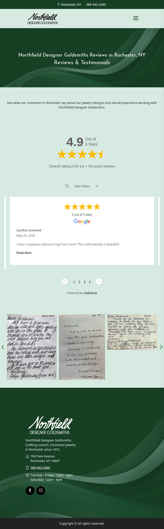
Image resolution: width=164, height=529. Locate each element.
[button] (2, 347)
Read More (24, 253)
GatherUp (90, 293)
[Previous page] (65, 281)
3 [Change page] (85, 282)
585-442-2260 (96, 4)
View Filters (81, 186)
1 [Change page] (74, 282)
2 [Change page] (79, 282)
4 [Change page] (90, 282)
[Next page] (99, 281)
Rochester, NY (70, 4)
